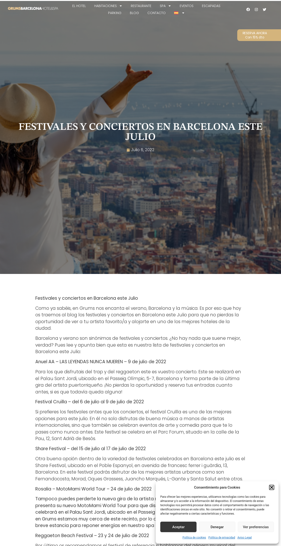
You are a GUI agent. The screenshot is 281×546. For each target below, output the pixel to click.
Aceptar (178, 527)
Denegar (217, 527)
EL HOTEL (79, 6)
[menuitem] (179, 12)
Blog (134, 13)
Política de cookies (194, 537)
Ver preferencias (256, 527)
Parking (114, 13)
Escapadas (211, 6)
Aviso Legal (244, 537)
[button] (271, 487)
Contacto (156, 13)
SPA (165, 5)
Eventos (186, 6)
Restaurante (141, 6)
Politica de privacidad (221, 537)
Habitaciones (108, 5)
